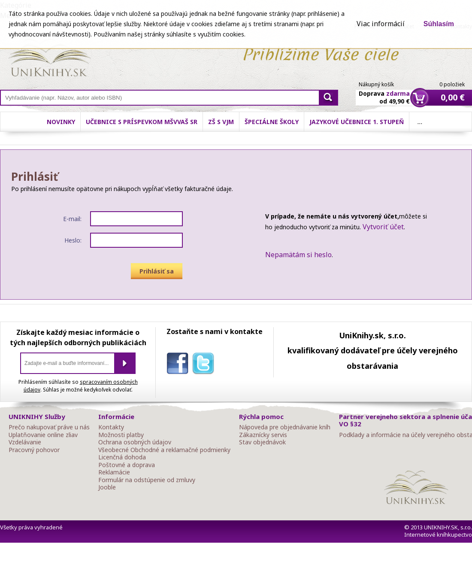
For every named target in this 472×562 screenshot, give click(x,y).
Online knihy (49, 59)
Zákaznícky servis (263, 435)
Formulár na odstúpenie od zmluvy (146, 480)
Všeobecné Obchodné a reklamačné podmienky (164, 450)
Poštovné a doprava (126, 465)
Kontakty (111, 427)
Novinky (61, 122)
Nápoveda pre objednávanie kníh (284, 427)
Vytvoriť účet (383, 226)
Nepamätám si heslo (298, 254)
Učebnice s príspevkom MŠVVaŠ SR (141, 122)
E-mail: (72, 219)
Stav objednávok (262, 442)
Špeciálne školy (272, 122)
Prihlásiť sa (156, 271)
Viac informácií (381, 23)
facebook (179, 364)
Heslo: (73, 240)
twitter (205, 364)
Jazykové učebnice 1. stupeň (356, 122)
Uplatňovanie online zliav (43, 435)
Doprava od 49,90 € (384, 92)
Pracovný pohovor (34, 450)
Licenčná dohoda (122, 457)
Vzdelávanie (25, 442)
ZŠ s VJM (221, 122)
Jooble (107, 487)
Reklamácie (114, 472)
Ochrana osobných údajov (134, 442)
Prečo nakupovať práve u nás (49, 427)
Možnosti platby (121, 435)
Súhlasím (439, 23)
